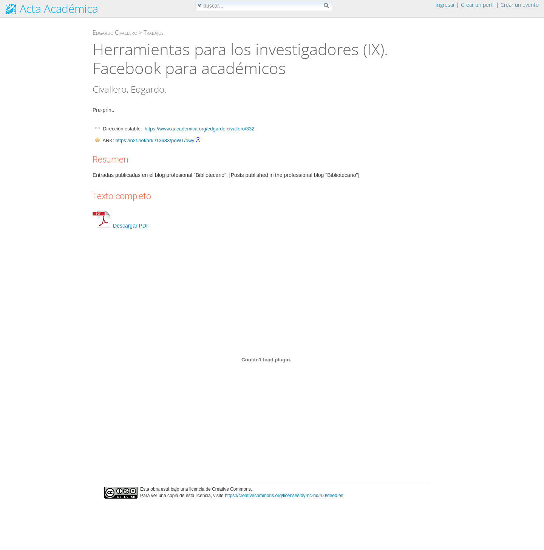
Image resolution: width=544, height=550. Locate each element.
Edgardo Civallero (115, 32)
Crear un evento (520, 4)
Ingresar (445, 4)
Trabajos (154, 32)
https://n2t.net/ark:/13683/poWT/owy (154, 140)
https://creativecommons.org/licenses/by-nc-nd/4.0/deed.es (284, 495)
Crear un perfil (478, 4)
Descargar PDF (121, 226)
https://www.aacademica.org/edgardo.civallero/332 (200, 129)
